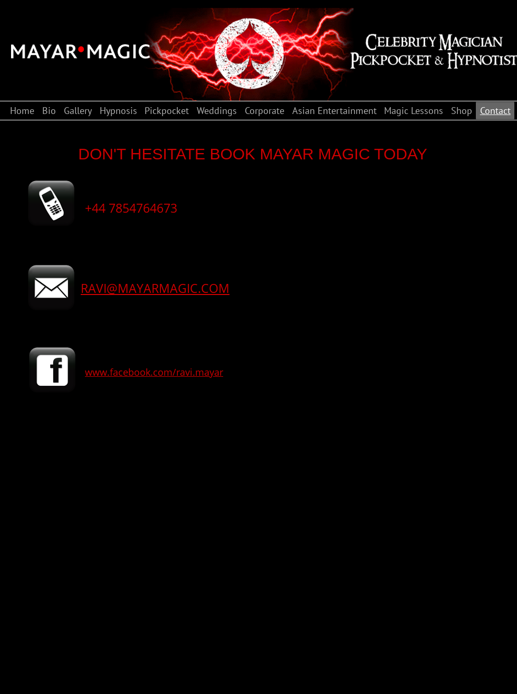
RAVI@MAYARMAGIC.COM (155, 288)
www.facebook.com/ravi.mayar (154, 372)
